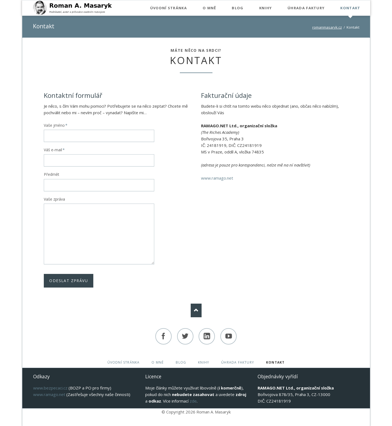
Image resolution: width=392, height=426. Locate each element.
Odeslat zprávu (68, 280)
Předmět (51, 174)
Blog (181, 362)
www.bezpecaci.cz (50, 388)
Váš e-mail (54, 150)
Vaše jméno (55, 125)
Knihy (203, 362)
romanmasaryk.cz (327, 27)
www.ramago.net (217, 178)
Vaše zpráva (54, 199)
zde (193, 401)
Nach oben (196, 310)
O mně (158, 362)
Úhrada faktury (237, 362)
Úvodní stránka (123, 362)
